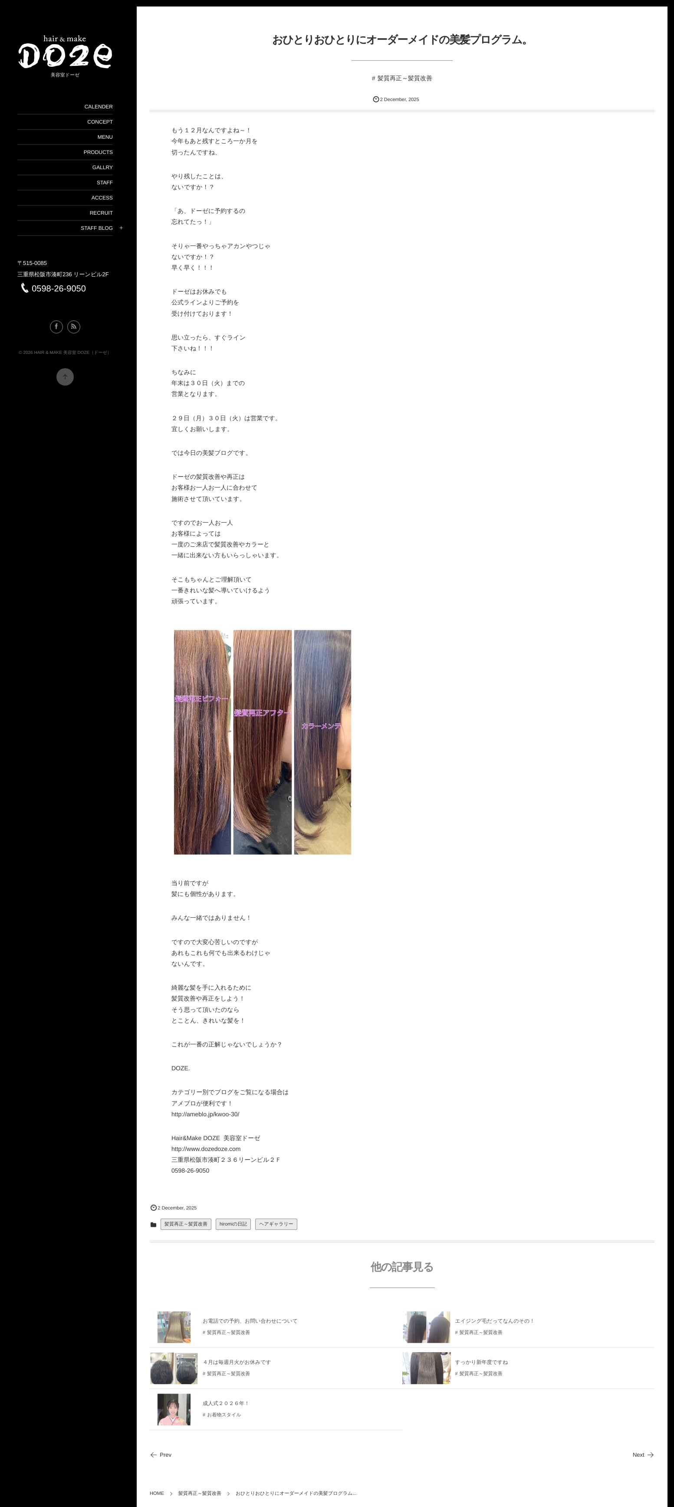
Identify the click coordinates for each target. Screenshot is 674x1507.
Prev (160, 1454)
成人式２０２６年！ (226, 1407)
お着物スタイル (224, 1418)
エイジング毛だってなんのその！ (495, 1324)
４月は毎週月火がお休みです (237, 1366)
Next (643, 1454)
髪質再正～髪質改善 (405, 78)
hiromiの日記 (233, 1224)
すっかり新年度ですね (481, 1366)
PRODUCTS (97, 152)
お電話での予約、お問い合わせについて (250, 1324)
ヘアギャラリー (276, 1224)
